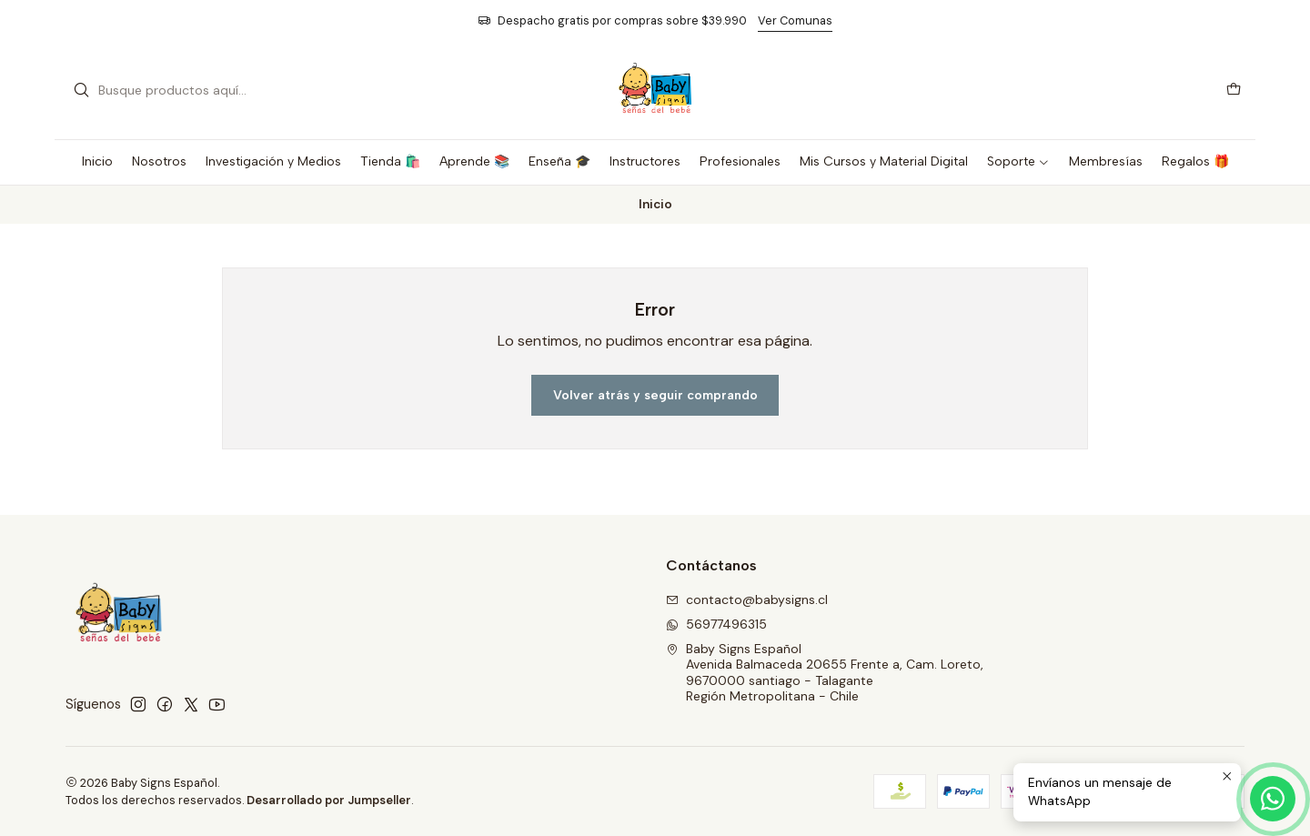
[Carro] (1233, 90)
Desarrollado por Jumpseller (329, 800)
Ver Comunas (795, 20)
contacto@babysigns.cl (747, 599)
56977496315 (716, 624)
